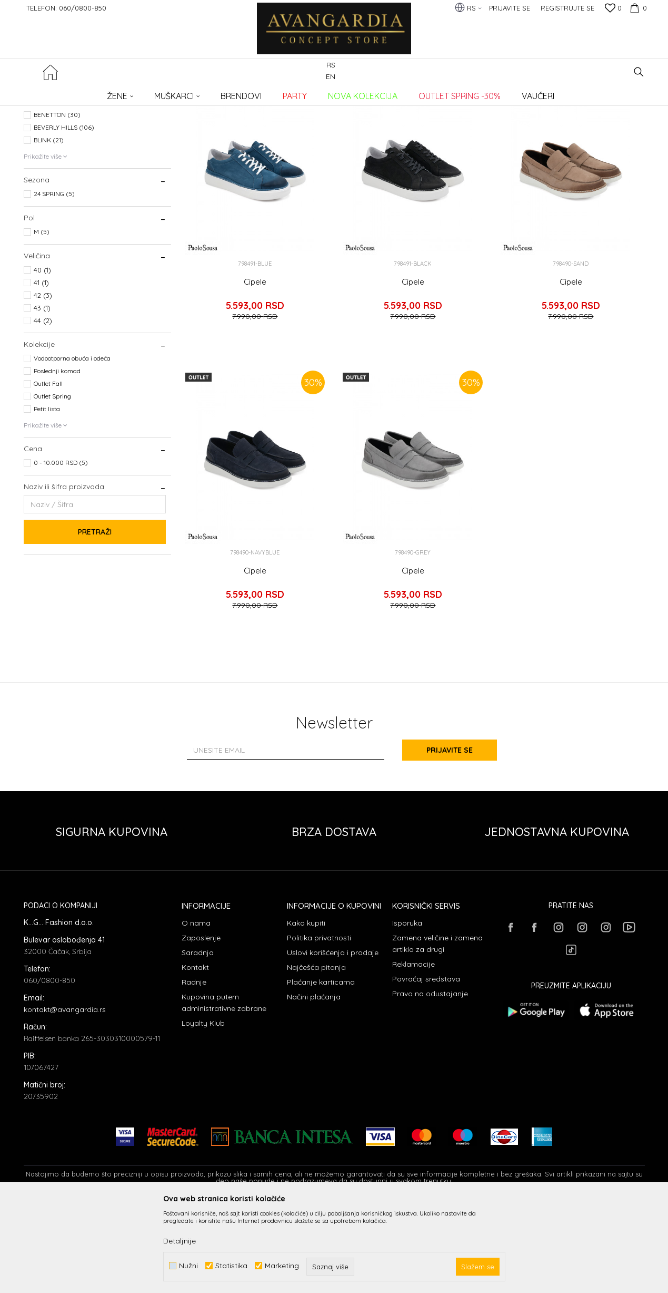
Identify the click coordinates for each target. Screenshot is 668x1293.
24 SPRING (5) (54, 280)
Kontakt (195, 1053)
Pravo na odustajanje (430, 1079)
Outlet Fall (48, 469)
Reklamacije (413, 1050)
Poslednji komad (57, 457)
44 (43, 406)
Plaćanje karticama (321, 1068)
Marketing (282, 1266)
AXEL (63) (48, 188)
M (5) (41, 318)
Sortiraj (440, 110)
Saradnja (198, 1038)
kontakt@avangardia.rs (65, 1095)
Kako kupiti (306, 1009)
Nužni (188, 1266)
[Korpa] (637, 8)
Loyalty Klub (203, 1109)
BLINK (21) (49, 226)
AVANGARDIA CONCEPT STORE (68, 92)
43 (42, 394)
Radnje (194, 1068)
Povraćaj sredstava (426, 1065)
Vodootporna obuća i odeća (72, 444)
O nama (196, 1009)
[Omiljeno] (613, 9)
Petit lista (47, 495)
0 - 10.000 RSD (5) (61, 548)
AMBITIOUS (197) (58, 175)
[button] (639, 72)
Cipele (255, 368)
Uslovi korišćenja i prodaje (332, 1038)
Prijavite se (449, 836)
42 (43, 381)
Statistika (231, 1266)
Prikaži (534, 110)
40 (42, 356)
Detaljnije (179, 1241)
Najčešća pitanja (316, 1053)
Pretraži (95, 618)
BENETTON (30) (57, 201)
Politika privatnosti (319, 1023)
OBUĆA (39, 140)
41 (41, 368)
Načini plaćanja (314, 1082)
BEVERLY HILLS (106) (64, 213)
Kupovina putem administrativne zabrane (224, 1088)
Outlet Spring (52, 482)
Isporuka (407, 1009)
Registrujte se (567, 8)
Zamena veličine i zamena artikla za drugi (437, 1029)
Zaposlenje (201, 1023)
